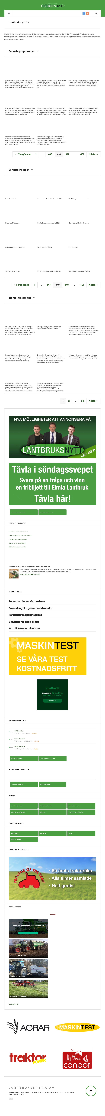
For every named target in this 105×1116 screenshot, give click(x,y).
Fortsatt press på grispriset (18, 539)
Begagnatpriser (16, 806)
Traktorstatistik (46, 806)
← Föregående (23, 154)
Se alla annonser (16, 758)
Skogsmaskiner (16, 839)
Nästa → (93, 154)
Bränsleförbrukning (18, 812)
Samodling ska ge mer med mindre (20, 535)
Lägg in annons (45, 784)
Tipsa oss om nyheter (18, 512)
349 (67, 284)
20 (82, 400)
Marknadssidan (74, 806)
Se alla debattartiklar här (30, 574)
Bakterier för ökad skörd (17, 543)
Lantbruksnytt (13, 1004)
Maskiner (43, 833)
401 (82, 284)
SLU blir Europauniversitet (17, 547)
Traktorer (14, 833)
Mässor (42, 812)
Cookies (11, 1098)
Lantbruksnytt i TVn (46, 512)
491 (82, 154)
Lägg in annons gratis (47, 758)
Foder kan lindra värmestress (18, 532)
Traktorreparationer (76, 812)
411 (67, 154)
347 (49, 284)
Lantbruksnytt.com (32, 1088)
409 (50, 154)
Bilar (70, 833)
